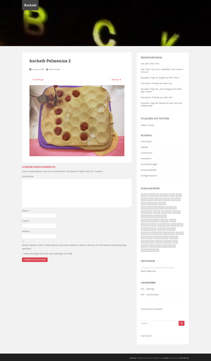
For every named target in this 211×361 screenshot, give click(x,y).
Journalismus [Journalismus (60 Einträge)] (147, 216)
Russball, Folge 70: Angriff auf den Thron (160, 77)
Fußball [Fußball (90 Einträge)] (162, 203)
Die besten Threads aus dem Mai (156, 97)
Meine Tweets (147, 125)
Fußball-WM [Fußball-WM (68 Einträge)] (171, 208)
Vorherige (38, 79)
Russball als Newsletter (152, 309)
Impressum (146, 335)
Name (26, 210)
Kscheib (30, 5)
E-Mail (26, 221)
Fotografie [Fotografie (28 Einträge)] (152, 203)
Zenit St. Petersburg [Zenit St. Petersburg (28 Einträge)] (150, 250)
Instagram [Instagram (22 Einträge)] (166, 212)
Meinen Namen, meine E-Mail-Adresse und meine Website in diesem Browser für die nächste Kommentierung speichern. (74, 247)
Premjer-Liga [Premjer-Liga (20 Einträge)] (177, 225)
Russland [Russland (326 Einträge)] (145, 233)
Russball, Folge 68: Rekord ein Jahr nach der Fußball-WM (161, 104)
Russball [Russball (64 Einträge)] (161, 229)
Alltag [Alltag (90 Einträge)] (144, 195)
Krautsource (146, 152)
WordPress (184, 358)
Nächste (116, 79)
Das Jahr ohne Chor (150, 63)
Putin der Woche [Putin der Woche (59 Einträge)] (148, 229)
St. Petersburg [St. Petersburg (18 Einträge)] (147, 241)
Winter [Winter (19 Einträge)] (144, 246)
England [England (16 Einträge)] (158, 199)
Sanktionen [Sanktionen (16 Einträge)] (156, 233)
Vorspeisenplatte (149, 170)
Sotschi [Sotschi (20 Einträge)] (180, 233)
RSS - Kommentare (150, 294)
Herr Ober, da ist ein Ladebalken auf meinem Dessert (162, 70)
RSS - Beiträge (147, 288)
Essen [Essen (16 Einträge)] (166, 199)
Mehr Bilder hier (148, 271)
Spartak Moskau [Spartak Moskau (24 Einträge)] (161, 237)
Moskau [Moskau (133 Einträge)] (145, 225)
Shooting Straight (149, 164)
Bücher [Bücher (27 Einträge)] (164, 195)
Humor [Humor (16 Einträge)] (156, 212)
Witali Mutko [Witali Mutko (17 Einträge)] (155, 246)
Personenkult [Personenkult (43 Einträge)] (163, 225)
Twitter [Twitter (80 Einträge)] (159, 241)
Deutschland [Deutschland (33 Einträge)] (147, 199)
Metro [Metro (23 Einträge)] (172, 220)
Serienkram (146, 158)
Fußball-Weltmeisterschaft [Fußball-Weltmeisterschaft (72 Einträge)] (152, 208)
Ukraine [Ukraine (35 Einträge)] (167, 241)
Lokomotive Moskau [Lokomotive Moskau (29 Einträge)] (150, 220)
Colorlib (165, 358)
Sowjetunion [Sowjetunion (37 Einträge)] (147, 237)
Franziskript (146, 141)
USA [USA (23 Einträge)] (175, 241)
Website (26, 231)
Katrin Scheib (54, 69)
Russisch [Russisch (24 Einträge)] (171, 229)
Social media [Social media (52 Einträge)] (169, 233)
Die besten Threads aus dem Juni (156, 83)
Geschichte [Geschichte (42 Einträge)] (146, 212)
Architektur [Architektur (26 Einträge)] (153, 195)
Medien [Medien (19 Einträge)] (164, 220)
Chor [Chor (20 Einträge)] (179, 195)
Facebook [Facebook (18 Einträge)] (175, 199)
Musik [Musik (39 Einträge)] (153, 225)
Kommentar (27, 176)
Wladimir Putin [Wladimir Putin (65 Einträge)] (169, 246)
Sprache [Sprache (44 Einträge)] (173, 237)
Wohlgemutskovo (149, 175)
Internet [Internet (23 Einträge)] (176, 212)
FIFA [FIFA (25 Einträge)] (143, 203)
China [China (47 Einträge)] (171, 195)
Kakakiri (144, 147)
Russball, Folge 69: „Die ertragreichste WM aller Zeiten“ (161, 90)
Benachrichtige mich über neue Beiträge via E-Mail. (48, 253)
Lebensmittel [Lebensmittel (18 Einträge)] (160, 216)
